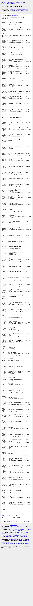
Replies (15, 12)
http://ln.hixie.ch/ (7, 515)
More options (25, 9)
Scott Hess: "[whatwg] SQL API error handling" (18, 530)
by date (20, 540)
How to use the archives (11, 543)
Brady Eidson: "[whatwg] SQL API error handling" (17, 535)
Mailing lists (10, 2)
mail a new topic (25, 539)
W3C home (3, 2)
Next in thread (9, 12)
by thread (25, 540)
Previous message (23, 10)
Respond (19, 9)
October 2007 (13, 3)
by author (8, 542)
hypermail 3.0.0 (19, 546)
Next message (15, 10)
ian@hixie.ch (14, 15)
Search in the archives (23, 543)
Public (15, 2)
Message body (13, 9)
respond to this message (14, 539)
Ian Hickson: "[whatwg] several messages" (22, 529)
